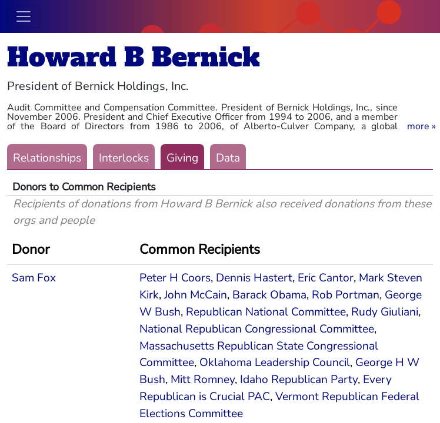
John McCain (195, 295)
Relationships (47, 158)
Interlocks (124, 158)
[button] (421, 126)
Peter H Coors (175, 278)
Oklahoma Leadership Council (274, 362)
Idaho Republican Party (299, 379)
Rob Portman (345, 295)
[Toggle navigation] (23, 16)
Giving (182, 158)
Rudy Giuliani (384, 312)
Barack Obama (269, 295)
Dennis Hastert (254, 278)
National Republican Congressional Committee (256, 329)
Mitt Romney (203, 379)
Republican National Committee (266, 312)
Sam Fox (34, 278)
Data (228, 158)
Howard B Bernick (133, 57)
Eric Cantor (326, 278)
